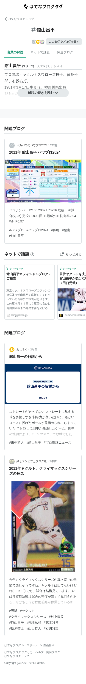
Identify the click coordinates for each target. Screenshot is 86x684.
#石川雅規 (51, 628)
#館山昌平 (16, 236)
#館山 (66, 230)
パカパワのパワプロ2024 (32, 145)
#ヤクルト (27, 611)
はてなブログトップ (16, 656)
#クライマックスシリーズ (27, 617)
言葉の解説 (15, 52)
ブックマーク (14, 268)
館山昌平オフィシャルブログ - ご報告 (28, 276)
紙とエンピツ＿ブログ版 (32, 461)
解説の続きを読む (43, 93)
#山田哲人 (34, 628)
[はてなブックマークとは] (32, 254)
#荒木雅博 (51, 622)
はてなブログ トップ (19, 19)
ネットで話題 (40, 52)
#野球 (13, 611)
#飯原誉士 (16, 628)
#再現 (55, 230)
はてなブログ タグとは (18, 652)
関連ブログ (65, 52)
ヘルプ (39, 652)
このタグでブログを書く (64, 41)
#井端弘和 (34, 622)
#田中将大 (16, 442)
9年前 (53, 461)
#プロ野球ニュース (57, 442)
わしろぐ (22, 349)
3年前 (33, 349)
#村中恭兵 (56, 617)
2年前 (53, 145)
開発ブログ (53, 652)
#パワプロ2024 (37, 230)
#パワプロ (16, 230)
